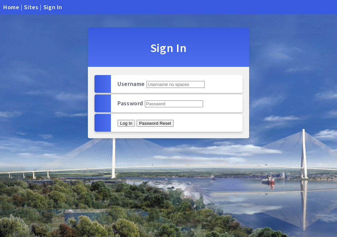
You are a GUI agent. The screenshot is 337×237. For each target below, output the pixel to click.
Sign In (52, 7)
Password (130, 103)
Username (131, 84)
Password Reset (155, 123)
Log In (126, 123)
